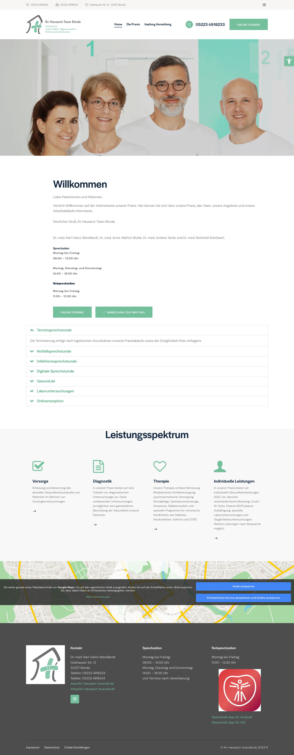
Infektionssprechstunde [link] (57, 361)
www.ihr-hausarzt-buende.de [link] (92, 683)
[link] (289, 61)
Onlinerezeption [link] (50, 401)
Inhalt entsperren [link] (243, 586)
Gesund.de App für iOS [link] (228, 722)
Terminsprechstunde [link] (54, 330)
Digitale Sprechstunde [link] (55, 371)
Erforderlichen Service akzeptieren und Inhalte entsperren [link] (243, 597)
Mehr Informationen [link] (98, 597)
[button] (147, 330)
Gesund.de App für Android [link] (232, 717)
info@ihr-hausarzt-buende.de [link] (92, 689)
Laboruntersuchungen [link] (55, 391)
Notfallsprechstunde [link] (54, 351)
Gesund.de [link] (46, 381)
